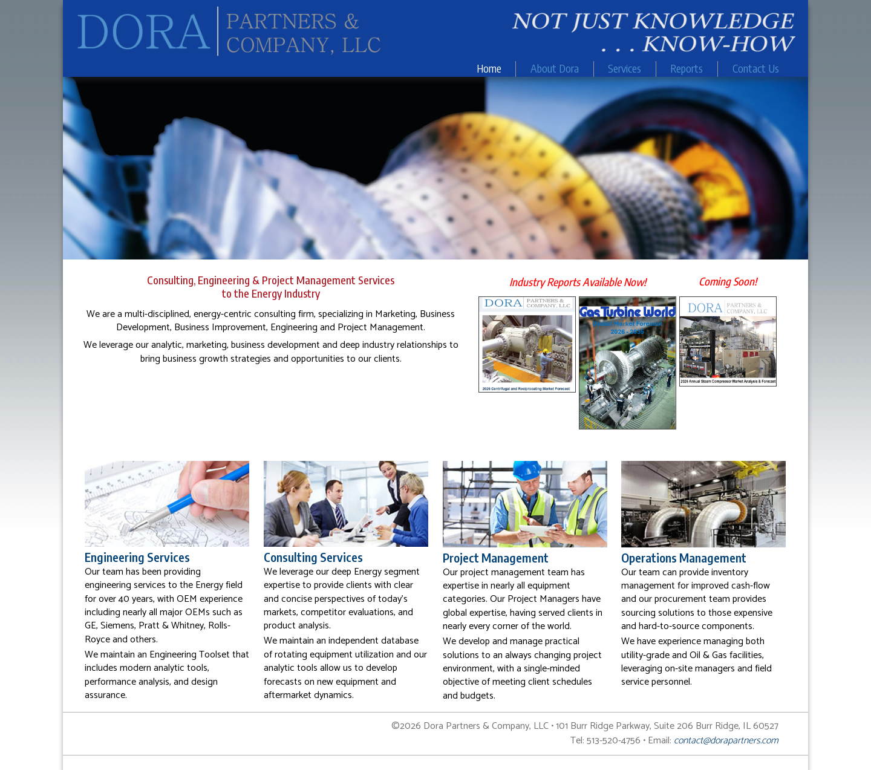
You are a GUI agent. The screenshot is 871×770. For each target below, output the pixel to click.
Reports (686, 68)
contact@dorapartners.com (726, 740)
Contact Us (755, 68)
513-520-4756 (614, 740)
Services (624, 68)
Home (489, 68)
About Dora (554, 68)
